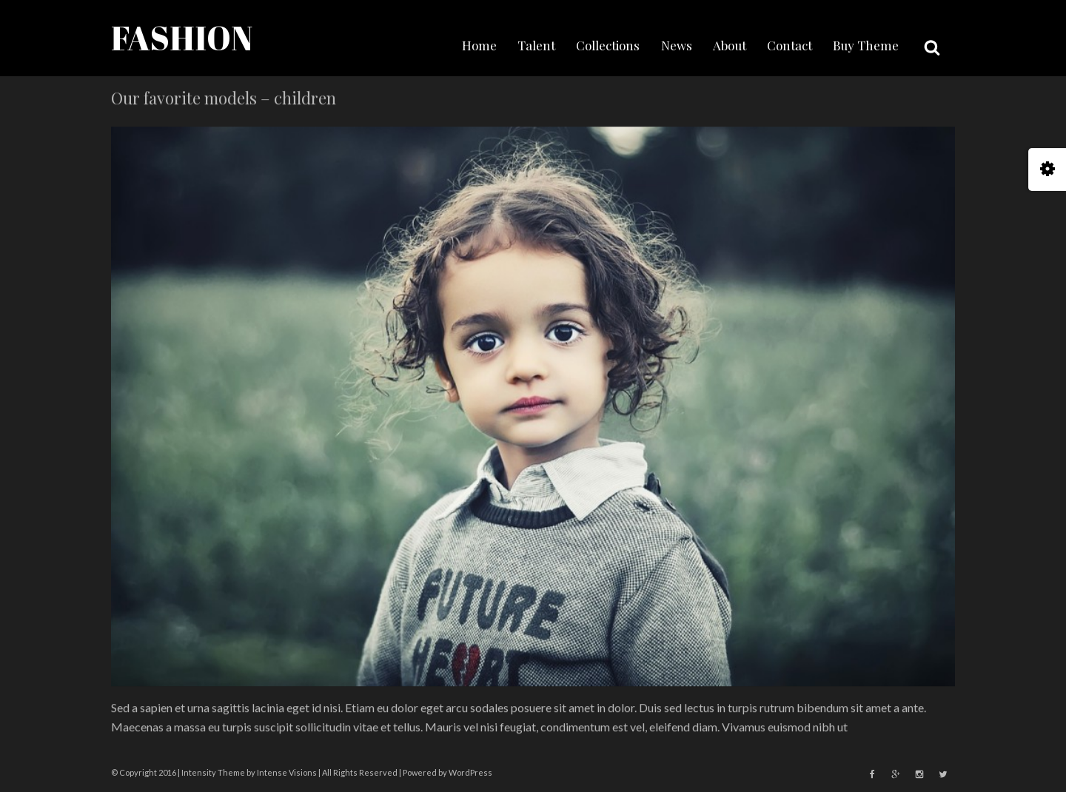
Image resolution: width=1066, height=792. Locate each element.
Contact (789, 45)
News (676, 45)
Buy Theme (866, 45)
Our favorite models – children (223, 98)
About (729, 45)
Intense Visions (287, 772)
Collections (608, 45)
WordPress (470, 772)
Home (479, 45)
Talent (536, 45)
